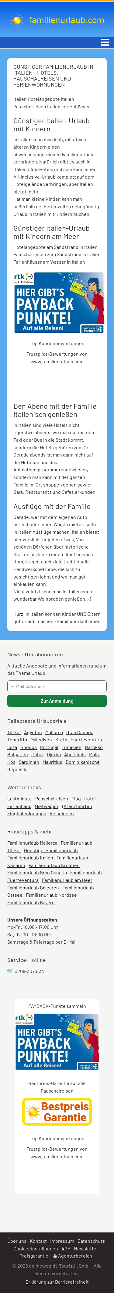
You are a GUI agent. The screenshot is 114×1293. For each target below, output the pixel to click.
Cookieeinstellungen (35, 1248)
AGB (66, 1248)
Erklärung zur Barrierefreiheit (57, 1282)
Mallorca (54, 732)
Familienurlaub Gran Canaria (37, 872)
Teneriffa (17, 739)
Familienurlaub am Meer (67, 880)
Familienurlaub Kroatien (54, 865)
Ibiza (12, 747)
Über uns (16, 1241)
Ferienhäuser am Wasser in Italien (49, 262)
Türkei (14, 732)
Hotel (90, 798)
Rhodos (28, 747)
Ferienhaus (19, 806)
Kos (11, 762)
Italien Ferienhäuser (68, 106)
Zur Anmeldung (57, 701)
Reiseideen (62, 813)
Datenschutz (91, 1241)
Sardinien (29, 762)
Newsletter (86, 1248)
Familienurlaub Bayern (31, 902)
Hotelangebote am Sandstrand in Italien (55, 247)
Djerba (54, 754)
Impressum (62, 1241)
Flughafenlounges (26, 813)
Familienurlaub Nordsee (51, 895)
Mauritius (52, 762)
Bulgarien (17, 754)
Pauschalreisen (51, 798)
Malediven (41, 739)
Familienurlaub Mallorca (32, 843)
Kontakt (38, 1241)
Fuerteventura (86, 739)
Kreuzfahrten (78, 806)
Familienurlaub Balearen (33, 887)
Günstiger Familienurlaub (51, 850)
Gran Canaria (79, 732)
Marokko (94, 747)
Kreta (61, 739)
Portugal (49, 747)
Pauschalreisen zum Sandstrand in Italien (57, 254)
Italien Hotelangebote (36, 99)
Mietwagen (46, 806)
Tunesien (71, 747)
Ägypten (33, 732)
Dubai (37, 754)
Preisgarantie (33, 1255)
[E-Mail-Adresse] (57, 686)
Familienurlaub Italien (30, 857)
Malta (94, 754)
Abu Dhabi (75, 754)
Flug (76, 798)
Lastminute (19, 798)
